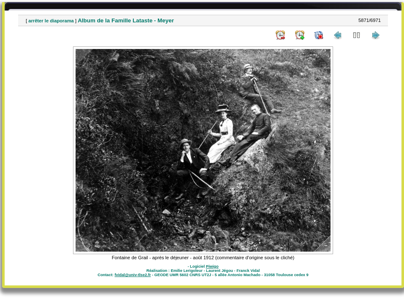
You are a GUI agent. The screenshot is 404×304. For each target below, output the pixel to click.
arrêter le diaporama (51, 20)
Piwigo (212, 266)
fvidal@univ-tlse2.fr (132, 275)
